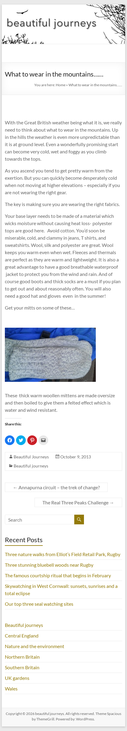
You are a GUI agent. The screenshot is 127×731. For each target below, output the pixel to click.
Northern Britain (22, 657)
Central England (21, 635)
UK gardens (17, 678)
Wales (11, 688)
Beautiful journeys (31, 465)
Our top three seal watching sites (39, 604)
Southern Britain (22, 667)
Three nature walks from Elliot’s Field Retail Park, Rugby (62, 554)
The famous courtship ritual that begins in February (58, 575)
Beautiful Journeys (31, 456)
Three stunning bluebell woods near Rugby (49, 565)
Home (60, 85)
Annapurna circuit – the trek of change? (56, 487)
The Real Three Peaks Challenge (78, 502)
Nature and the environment (34, 646)
